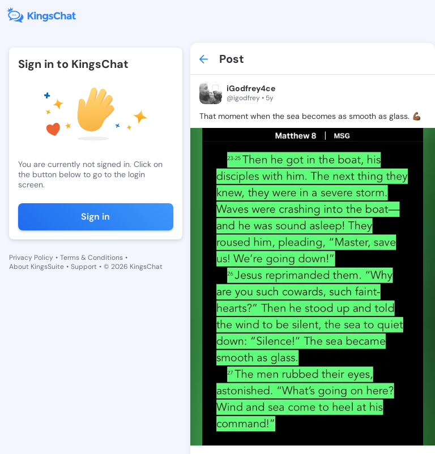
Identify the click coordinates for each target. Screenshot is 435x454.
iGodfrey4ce (251, 88)
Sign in (95, 216)
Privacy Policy (31, 257)
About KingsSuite (36, 266)
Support (84, 266)
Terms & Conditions (91, 257)
